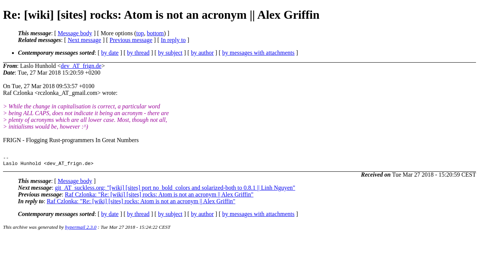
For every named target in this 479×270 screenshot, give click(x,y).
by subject (170, 53)
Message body (75, 33)
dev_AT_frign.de (81, 66)
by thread (138, 53)
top (140, 33)
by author (202, 53)
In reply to (173, 40)
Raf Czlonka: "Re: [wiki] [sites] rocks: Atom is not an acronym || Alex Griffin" (159, 197)
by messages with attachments (258, 53)
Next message (84, 40)
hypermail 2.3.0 (81, 229)
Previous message (131, 40)
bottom (155, 33)
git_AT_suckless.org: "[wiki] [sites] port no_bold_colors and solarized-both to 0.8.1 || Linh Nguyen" (175, 190)
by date (110, 53)
